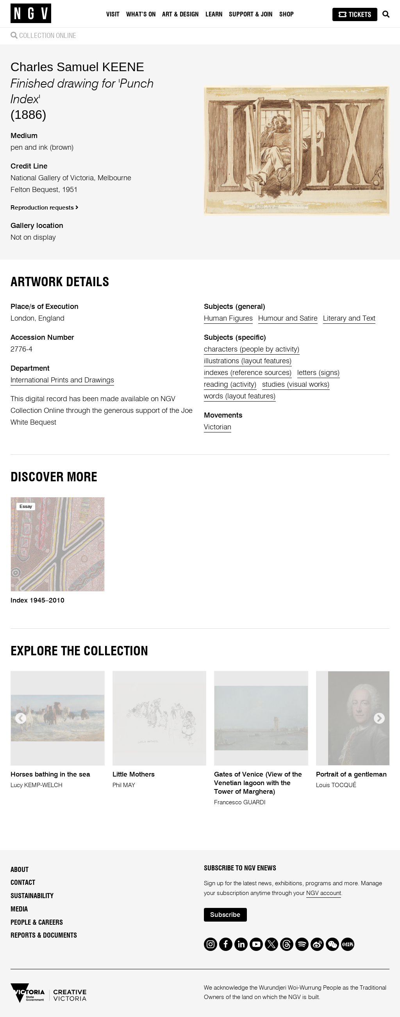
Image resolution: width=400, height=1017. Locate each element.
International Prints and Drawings (62, 380)
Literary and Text (349, 318)
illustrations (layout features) (248, 361)
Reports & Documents (44, 936)
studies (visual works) (296, 384)
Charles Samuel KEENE (77, 67)
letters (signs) (318, 373)
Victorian (217, 427)
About (20, 870)
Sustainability (32, 896)
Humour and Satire (288, 318)
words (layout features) (240, 396)
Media (19, 909)
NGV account (323, 893)
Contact (23, 883)
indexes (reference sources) (248, 373)
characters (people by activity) (252, 349)
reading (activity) (230, 384)
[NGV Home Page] (31, 13)
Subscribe (225, 915)
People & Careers (37, 923)
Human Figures (228, 318)
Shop (286, 14)
